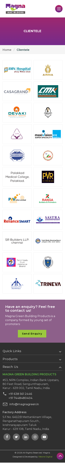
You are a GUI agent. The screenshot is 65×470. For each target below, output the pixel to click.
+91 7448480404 (17, 398)
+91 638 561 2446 (17, 394)
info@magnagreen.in (21, 404)
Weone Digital (45, 456)
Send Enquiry (32, 333)
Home (7, 49)
